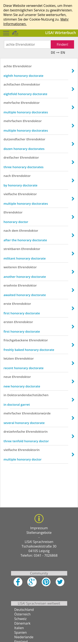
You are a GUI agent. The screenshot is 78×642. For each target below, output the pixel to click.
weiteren (10, 267)
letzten (9, 358)
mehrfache (12, 102)
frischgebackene (16, 340)
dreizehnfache (14, 431)
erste (7, 303)
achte (8, 66)
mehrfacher (12, 413)
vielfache (10, 194)
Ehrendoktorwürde (36, 413)
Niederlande (23, 637)
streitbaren (12, 249)
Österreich (22, 614)
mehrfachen (13, 121)
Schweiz (20, 618)
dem (15, 230)
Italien (19, 628)
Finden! (62, 44)
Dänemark (22, 623)
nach (7, 176)
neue (7, 377)
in (5, 395)
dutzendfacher (15, 139)
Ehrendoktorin (37, 431)
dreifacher (11, 157)
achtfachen (12, 84)
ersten (8, 322)
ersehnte (10, 285)
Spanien (20, 632)
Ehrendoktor (22, 66)
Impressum (39, 528)
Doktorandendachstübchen (27, 395)
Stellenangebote (39, 532)
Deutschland (24, 609)
